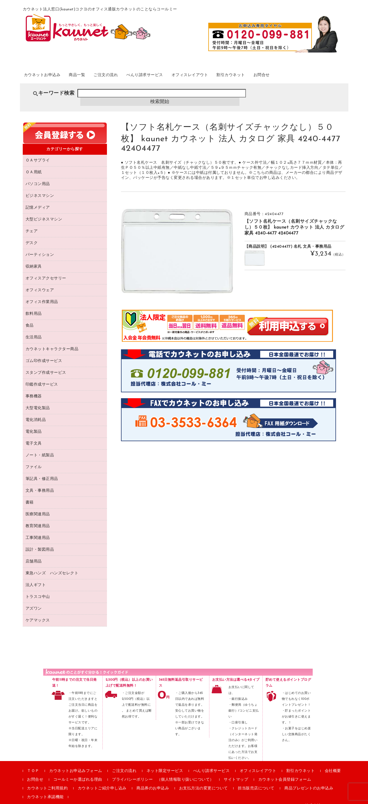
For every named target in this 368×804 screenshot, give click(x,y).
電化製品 (34, 424)
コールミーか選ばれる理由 (77, 772)
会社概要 (333, 763)
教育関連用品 (38, 518)
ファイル (34, 459)
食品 (30, 318)
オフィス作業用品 (42, 294)
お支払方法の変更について (203, 781)
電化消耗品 (36, 412)
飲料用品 (34, 306)
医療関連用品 (38, 507)
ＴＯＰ (33, 763)
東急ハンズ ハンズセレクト (52, 566)
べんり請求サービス (173, 75)
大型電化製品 (38, 400)
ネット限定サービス (165, 763)
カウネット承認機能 (45, 789)
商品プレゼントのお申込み (308, 781)
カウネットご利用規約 (47, 781)
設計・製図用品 (40, 542)
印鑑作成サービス (42, 377)
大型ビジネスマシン (44, 212)
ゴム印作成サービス (44, 353)
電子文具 (34, 436)
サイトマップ (236, 772)
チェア (32, 224)
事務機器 (34, 389)
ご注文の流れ (127, 75)
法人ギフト (36, 577)
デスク (32, 235)
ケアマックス (38, 613)
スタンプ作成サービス (46, 365)
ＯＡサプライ (38, 153)
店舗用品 (34, 554)
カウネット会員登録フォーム (284, 772)
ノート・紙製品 (40, 448)
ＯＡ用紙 (34, 165)
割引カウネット (277, 75)
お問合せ (314, 75)
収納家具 (34, 259)
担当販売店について (256, 781)
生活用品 (34, 330)
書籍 (30, 495)
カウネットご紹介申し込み (102, 781)
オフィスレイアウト (228, 75)
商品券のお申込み (152, 781)
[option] (177, 243)
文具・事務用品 (40, 483)
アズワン (34, 601)
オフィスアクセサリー (46, 271)
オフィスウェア (40, 283)
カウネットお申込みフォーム (75, 763)
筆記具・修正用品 (42, 471)
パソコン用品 (38, 176)
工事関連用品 (38, 530)
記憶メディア (38, 200)
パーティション (40, 247)
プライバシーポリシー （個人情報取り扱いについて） (163, 772)
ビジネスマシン (40, 188)
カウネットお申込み (49, 75)
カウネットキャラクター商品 (52, 342)
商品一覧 (91, 75)
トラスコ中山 (38, 589)
